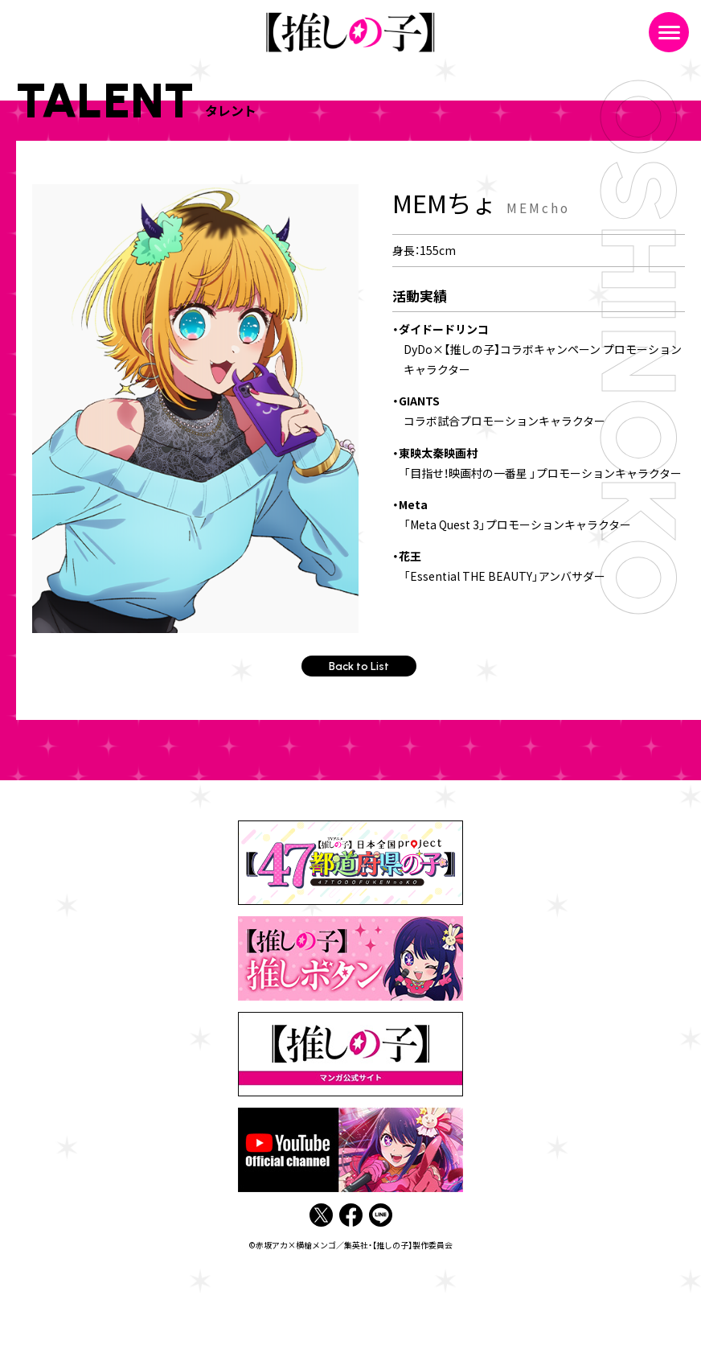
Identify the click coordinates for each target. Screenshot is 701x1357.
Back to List (359, 666)
